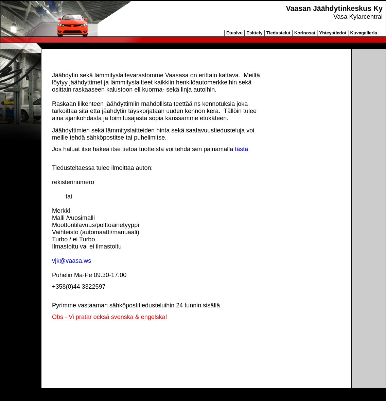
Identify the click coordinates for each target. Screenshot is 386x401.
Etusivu (234, 32)
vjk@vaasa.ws (71, 260)
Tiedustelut (278, 32)
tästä (241, 149)
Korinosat (304, 32)
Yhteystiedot (332, 32)
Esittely (254, 32)
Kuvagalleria (363, 32)
